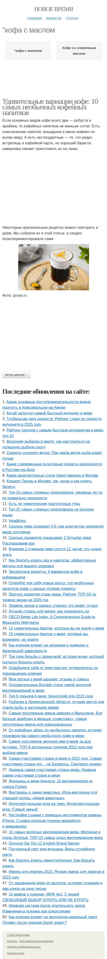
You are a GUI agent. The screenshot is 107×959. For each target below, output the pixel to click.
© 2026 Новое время (18, 935)
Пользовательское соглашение (36, 941)
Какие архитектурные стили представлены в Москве (52, 475)
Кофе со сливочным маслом (79, 50)
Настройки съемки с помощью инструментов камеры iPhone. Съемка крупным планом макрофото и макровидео (52, 820)
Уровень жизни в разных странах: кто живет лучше (53, 606)
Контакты (12, 941)
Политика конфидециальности (24, 947)
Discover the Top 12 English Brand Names (44, 843)
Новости (53, 18)
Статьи (72, 18)
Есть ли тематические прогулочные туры (44, 504)
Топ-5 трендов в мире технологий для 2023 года (51, 696)
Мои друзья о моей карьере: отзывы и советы (49, 679)
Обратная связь (16, 953)
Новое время (53, 9)
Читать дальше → (16, 374)
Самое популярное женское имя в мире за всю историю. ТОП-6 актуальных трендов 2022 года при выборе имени (47, 747)
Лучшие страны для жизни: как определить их (49, 611)
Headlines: (18, 521)
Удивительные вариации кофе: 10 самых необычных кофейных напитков (50, 107)
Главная (34, 18)
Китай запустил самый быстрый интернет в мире (49, 413)
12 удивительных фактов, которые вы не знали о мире (56, 628)
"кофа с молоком (28, 51)
